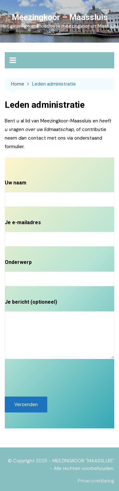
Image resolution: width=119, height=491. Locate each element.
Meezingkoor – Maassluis (60, 17)
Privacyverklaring (96, 481)
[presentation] (53, 377)
